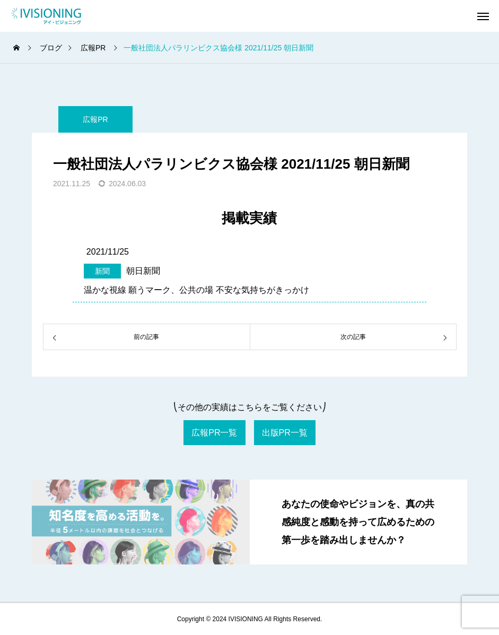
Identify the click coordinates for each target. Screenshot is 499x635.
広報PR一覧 (214, 432)
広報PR (95, 119)
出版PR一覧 (285, 432)
